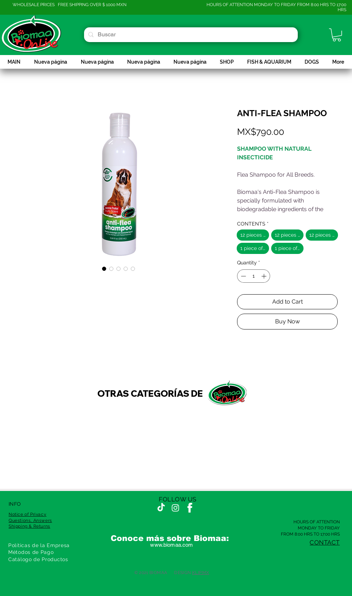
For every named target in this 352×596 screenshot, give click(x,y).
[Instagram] (175, 508)
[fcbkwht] (190, 508)
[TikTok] (161, 508)
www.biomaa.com (171, 545)
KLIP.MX (200, 572)
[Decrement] (242, 276)
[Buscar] (190, 34)
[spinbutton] (253, 276)
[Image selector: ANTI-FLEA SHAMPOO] (104, 268)
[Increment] (264, 276)
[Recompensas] (18, 578)
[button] (336, 34)
